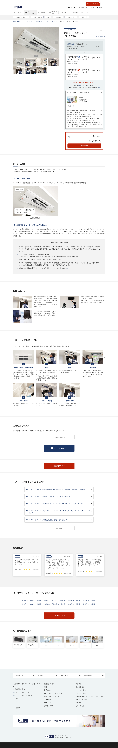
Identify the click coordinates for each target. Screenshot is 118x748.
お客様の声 (48, 699)
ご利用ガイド (24, 675)
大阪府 (41, 608)
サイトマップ (48, 702)
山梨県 (75, 604)
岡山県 (75, 608)
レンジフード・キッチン (24, 695)
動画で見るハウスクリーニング (54, 696)
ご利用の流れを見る (62, 437)
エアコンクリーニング (23, 692)
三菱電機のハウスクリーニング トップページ (27, 685)
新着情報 (78, 684)
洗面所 (18, 708)
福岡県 (92, 608)
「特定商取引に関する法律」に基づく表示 (90, 696)
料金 (45, 687)
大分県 (62, 612)
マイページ (70, 675)
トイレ (18, 705)
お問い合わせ (80, 706)
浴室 (17, 698)
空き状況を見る (49, 684)
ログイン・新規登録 (92, 4)
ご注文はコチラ (63, 467)
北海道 (25, 604)
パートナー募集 (81, 690)
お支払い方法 (48, 706)
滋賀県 (25, 608)
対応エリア (80, 85)
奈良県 (58, 608)
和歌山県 (66, 608)
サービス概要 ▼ (99, 36)
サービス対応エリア (63, 448)
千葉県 (50, 604)
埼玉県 (41, 604)
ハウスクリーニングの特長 (53, 693)
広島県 (83, 608)
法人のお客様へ (81, 687)
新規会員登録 (94, 675)
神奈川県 (66, 604)
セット (18, 711)
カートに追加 (84, 146)
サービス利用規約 (81, 699)
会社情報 (79, 702)
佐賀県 (54, 612)
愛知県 (92, 604)
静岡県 (83, 604)
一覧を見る (64, 529)
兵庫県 (50, 608)
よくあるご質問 (81, 693)
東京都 (58, 604)
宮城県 (33, 604)
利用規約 (47, 675)
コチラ (98, 87)
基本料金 (70, 44)
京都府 (33, 608)
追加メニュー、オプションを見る (78, 92)
